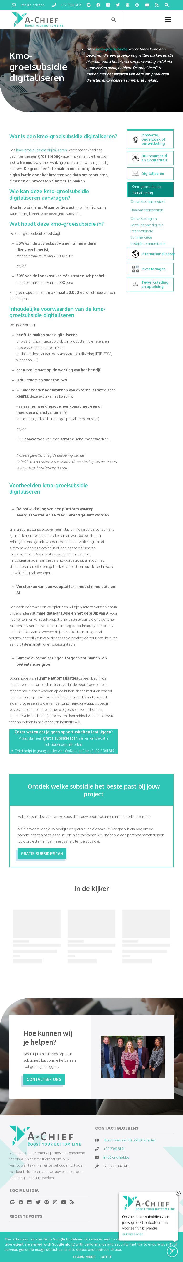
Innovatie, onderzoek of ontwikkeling (148, 139)
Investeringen (149, 269)
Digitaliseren (148, 173)
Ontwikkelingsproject (148, 201)
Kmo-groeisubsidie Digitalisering (147, 189)
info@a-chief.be (116, 1157)
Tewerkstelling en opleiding (150, 284)
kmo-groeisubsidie (111, 49)
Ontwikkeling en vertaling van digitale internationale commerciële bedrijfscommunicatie (148, 231)
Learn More (84, 1257)
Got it (106, 1257)
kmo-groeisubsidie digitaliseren (41, 150)
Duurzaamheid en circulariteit (149, 158)
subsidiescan (132, 1235)
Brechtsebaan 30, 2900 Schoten (130, 1140)
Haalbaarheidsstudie (147, 210)
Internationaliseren (151, 254)
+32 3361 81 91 (114, 1148)
